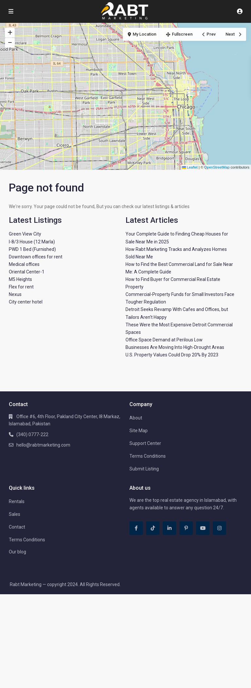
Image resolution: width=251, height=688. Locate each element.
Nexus (15, 294)
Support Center (145, 443)
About (135, 417)
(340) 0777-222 (32, 434)
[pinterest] (186, 528)
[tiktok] (152, 528)
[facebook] (136, 528)
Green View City (25, 234)
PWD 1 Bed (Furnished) (32, 249)
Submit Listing (144, 468)
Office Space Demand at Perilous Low (164, 339)
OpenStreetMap (217, 167)
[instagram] (219, 528)
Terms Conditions (147, 456)
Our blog (17, 551)
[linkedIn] (169, 528)
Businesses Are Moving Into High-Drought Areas (175, 347)
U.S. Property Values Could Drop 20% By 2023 (172, 354)
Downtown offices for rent (35, 256)
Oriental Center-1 (26, 271)
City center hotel (25, 301)
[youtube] (202, 528)
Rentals (17, 501)
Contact (17, 527)
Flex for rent (21, 286)
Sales (14, 514)
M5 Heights (20, 279)
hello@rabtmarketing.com (43, 445)
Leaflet (190, 167)
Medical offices (24, 264)
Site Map (138, 430)
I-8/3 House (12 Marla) (32, 241)
